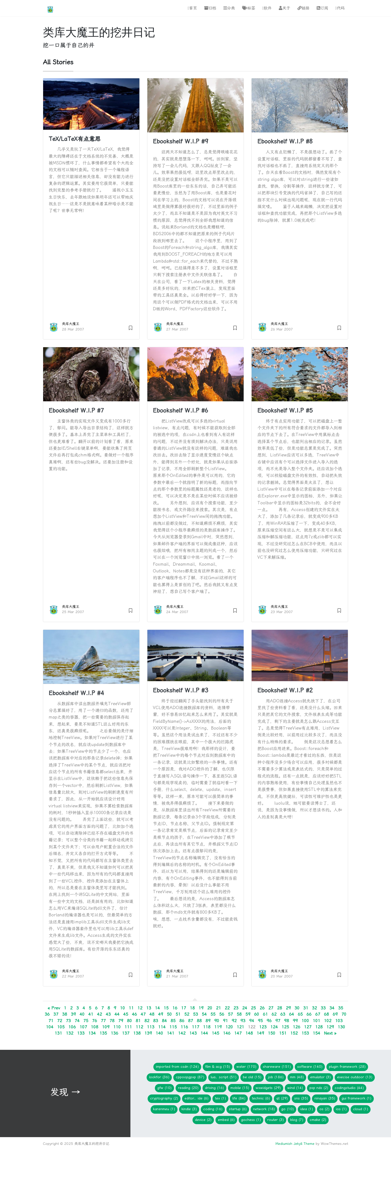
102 (327, 1020)
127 (307, 1026)
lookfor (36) (159, 1077)
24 (244, 1008)
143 (193, 1033)
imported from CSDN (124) (177, 1067)
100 (305, 1020)
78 (111, 1020)
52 (186, 1014)
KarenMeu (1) (164, 1109)
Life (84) (238, 1098)
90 (216, 1020)
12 (139, 1008)
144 (204, 1033)
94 (251, 1020)
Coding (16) (212, 1109)
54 (204, 1014)
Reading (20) (188, 1088)
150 (271, 1033)
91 (225, 1020)
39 (73, 1014)
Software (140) (309, 1067)
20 (209, 1008)
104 (49, 1026)
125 (285, 1026)
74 (77, 1020)
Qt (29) (282, 1098)
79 (120, 1020)
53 (195, 1014)
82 (146, 1020)
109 (105, 1026)
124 (274, 1026)
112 (139, 1026)
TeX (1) (220, 1098)
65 (300, 1014)
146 (226, 1033)
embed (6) (226, 1120)
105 (61, 1026)
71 (50, 1020)
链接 (303, 8)
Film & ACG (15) (217, 1067)
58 (239, 1014)
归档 (210, 8)
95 (260, 1020)
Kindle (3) (189, 1109)
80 (129, 1020)
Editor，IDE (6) (196, 1098)
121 (240, 1026)
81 (138, 1020)
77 (103, 1020)
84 (164, 1020)
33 (323, 1008)
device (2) (203, 1120)
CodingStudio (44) (349, 1088)
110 (117, 1026)
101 (316, 1020)
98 (286, 1020)
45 (125, 1014)
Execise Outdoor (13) (354, 1077)
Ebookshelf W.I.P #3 (180, 690)
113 (150, 1026)
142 (182, 1033)
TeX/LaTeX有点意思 (74, 138)
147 (238, 1033)
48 (151, 1014)
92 (234, 1020)
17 (183, 1008)
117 (195, 1026)
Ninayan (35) (324, 1098)
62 (274, 1014)
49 (160, 1014)
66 (308, 1014)
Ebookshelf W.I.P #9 (180, 141)
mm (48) (297, 1077)
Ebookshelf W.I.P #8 (285, 141)
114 (162, 1026)
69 (335, 1014)
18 (192, 1008)
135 (103, 1033)
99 (295, 1020)
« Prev (54, 1008)
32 (314, 1008)
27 (270, 1008)
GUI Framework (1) (356, 1098)
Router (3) (275, 1120)
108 (94, 1026)
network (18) (264, 1109)
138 (137, 1033)
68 (326, 1014)
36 (47, 1014)
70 (343, 1014)
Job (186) (276, 1077)
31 (305, 1008)
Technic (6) (261, 1098)
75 (85, 1020)
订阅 (322, 8)
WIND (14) (295, 1088)
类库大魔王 (70, 324)
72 (59, 1020)
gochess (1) (251, 1120)
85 (173, 1020)
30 (296, 1008)
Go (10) (287, 1109)
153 (305, 1033)
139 (148, 1033)
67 (317, 1014)
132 (69, 1033)
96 (269, 1020)
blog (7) (296, 1120)
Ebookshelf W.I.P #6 (180, 410)
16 (174, 1008)
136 (114, 1033)
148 (249, 1033)
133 (81, 1033)
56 (221, 1014)
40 (82, 1014)
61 (265, 1014)
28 (279, 1008)
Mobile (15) (239, 1088)
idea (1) (306, 1109)
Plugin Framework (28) (347, 1067)
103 (339, 1020)
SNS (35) (301, 1098)
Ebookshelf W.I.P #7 (76, 410)
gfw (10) (164, 1088)
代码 (340, 8)
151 (283, 1033)
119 (218, 1026)
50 (169, 1014)
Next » (330, 1033)
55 (212, 1014)
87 (190, 1020)
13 (148, 1008)
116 (184, 1026)
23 (235, 1008)
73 (68, 1020)
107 (83, 1026)
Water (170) (246, 1067)
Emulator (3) (320, 1077)
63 (282, 1014)
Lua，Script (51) (223, 1077)
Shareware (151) (277, 1067)
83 (155, 1020)
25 (253, 1008)
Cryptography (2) (164, 1098)
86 (181, 1020)
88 (199, 1020)
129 (330, 1026)
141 (170, 1033)
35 (340, 1008)
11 (131, 1008)
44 (116, 1014)
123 (263, 1026)
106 (72, 1026)
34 (331, 1008)
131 (58, 1033)
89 (207, 1020)
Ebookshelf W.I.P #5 (285, 410)
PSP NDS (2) (318, 1088)
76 (94, 1020)
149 (260, 1033)
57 (230, 1014)
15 (166, 1008)
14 (157, 1008)
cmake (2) (318, 1120)
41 (90, 1014)
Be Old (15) (252, 1077)
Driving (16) (214, 1088)
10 (122, 1008)
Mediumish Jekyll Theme (294, 1144)
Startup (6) (238, 1109)
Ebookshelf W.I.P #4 (76, 693)
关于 (284, 8)
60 (256, 1014)
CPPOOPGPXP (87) (190, 1077)
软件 (267, 8)
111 (128, 1026)
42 (99, 1014)
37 (55, 1014)
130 (341, 1026)
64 (291, 1014)
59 (247, 1014)
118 (206, 1026)
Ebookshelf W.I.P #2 (285, 690)
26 (262, 1008)
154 (316, 1033)
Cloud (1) (360, 1109)
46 (134, 1014)
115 (173, 1026)
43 (108, 1014)
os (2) (324, 1109)
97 (277, 1020)
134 (92, 1033)
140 (159, 1033)
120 (229, 1026)
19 (200, 1008)
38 (64, 1014)
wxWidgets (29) (268, 1088)
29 (288, 1008)
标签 (248, 8)
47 (143, 1014)
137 (125, 1033)
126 (296, 1026)
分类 (229, 8)
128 (319, 1026)
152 (294, 1033)
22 (227, 1008)
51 (178, 1014)
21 (218, 1008)
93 (242, 1020)
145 (215, 1033)
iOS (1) (341, 1109)
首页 (192, 8)
